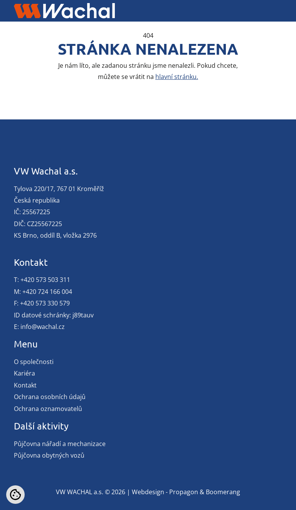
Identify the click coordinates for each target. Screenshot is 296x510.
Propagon (183, 492)
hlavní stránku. (176, 76)
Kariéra (24, 373)
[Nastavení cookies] (15, 494)
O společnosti (34, 361)
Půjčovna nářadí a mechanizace (60, 444)
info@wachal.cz (42, 326)
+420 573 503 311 (45, 279)
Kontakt (25, 385)
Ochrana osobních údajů (50, 397)
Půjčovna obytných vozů (49, 455)
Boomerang (223, 492)
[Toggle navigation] (133, 10)
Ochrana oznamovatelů (48, 408)
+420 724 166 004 (47, 291)
